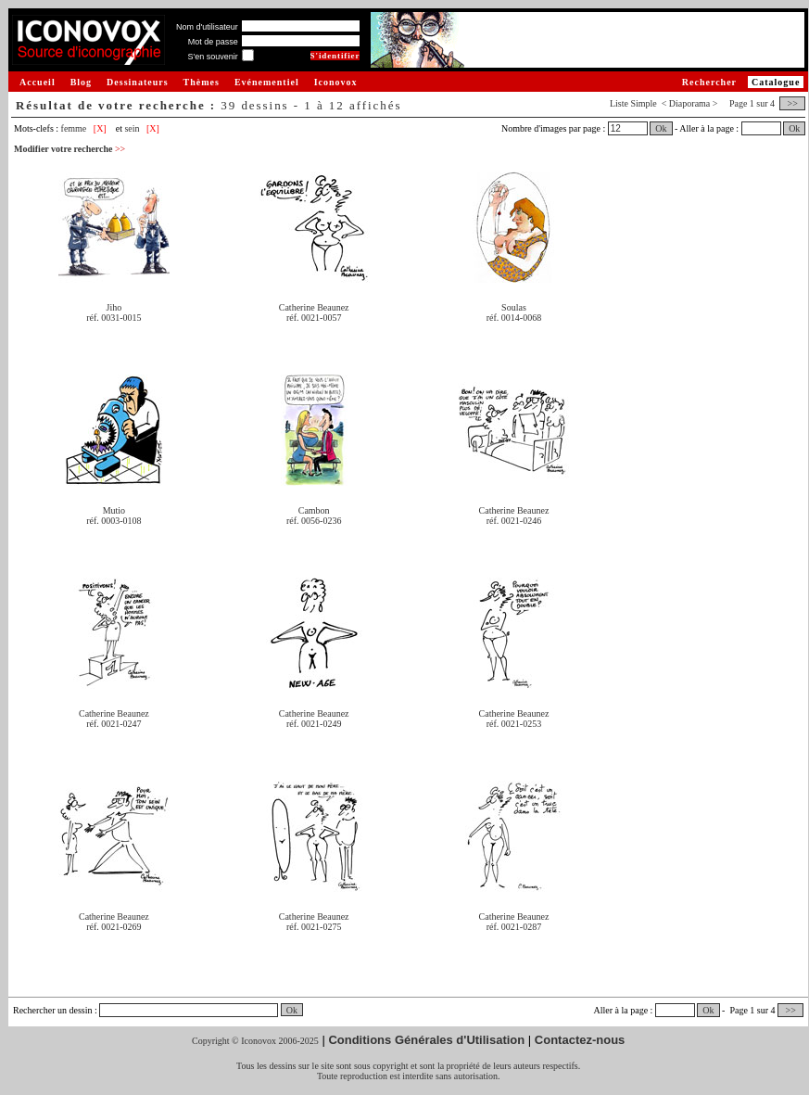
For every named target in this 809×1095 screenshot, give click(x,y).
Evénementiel (266, 82)
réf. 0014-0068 (514, 317)
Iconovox (336, 82)
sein (131, 128)
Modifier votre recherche (69, 149)
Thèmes (201, 82)
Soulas (513, 307)
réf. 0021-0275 (313, 927)
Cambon (314, 510)
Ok (660, 128)
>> (792, 103)
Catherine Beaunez (314, 307)
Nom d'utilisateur (207, 27)
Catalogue (776, 82)
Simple (643, 103)
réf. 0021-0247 (113, 724)
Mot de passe (213, 41)
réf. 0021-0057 (313, 317)
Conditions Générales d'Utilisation (426, 1040)
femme (74, 128)
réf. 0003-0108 (113, 521)
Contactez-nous (580, 1040)
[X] (100, 128)
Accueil (37, 82)
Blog (81, 82)
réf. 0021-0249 (313, 724)
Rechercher (709, 82)
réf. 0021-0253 (514, 724)
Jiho (114, 307)
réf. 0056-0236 (313, 521)
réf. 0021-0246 (514, 521)
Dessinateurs (137, 82)
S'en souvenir (212, 56)
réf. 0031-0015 (113, 317)
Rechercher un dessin (53, 1010)
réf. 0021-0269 (113, 927)
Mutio (114, 510)
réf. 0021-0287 (514, 927)
